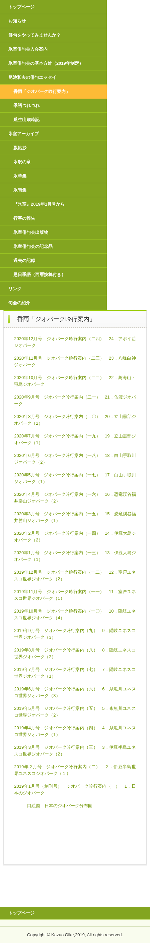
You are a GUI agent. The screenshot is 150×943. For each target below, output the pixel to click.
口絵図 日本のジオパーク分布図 (59, 805)
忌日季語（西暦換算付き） (39, 274)
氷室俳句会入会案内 (28, 49)
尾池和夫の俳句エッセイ (32, 77)
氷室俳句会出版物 (30, 232)
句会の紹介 (19, 302)
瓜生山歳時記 (26, 119)
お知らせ (17, 20)
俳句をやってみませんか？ (34, 35)
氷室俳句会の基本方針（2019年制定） (45, 63)
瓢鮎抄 (19, 147)
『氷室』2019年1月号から (39, 204)
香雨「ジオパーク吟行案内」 (41, 91)
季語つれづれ (26, 105)
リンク (14, 288)
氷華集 (19, 175)
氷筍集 (19, 190)
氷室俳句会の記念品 (33, 246)
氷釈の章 (22, 161)
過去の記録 (24, 260)
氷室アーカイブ (23, 133)
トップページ (21, 6)
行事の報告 (24, 218)
